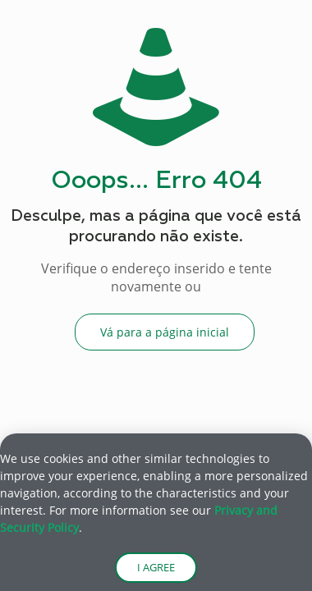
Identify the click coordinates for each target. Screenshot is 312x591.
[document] (156, 295)
